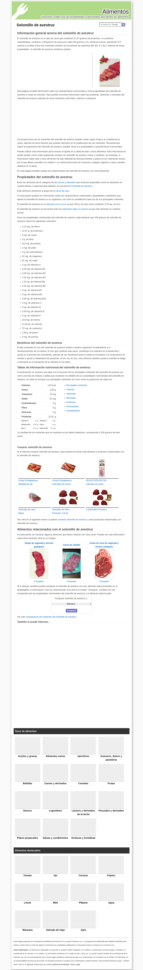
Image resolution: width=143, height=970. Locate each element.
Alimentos (115, 11)
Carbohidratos (73, 410)
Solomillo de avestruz (36, 25)
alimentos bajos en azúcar (75, 209)
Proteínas (71, 402)
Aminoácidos (72, 406)
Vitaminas (71, 394)
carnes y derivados (67, 182)
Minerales (71, 398)
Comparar (39, 581)
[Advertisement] (55, 70)
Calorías (70, 389)
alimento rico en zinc (56, 204)
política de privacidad (61, 964)
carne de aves (62, 191)
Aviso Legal (75, 964)
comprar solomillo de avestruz (72, 519)
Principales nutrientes (76, 385)
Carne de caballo (71, 545)
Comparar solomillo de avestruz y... (71, 598)
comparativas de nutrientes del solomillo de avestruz (51, 617)
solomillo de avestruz (82, 186)
